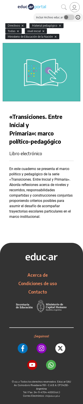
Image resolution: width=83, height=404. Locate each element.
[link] (75, 7)
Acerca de (37, 275)
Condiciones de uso (37, 283)
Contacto (37, 291)
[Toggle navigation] (4, 2)
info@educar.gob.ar (52, 396)
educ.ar (17, 382)
